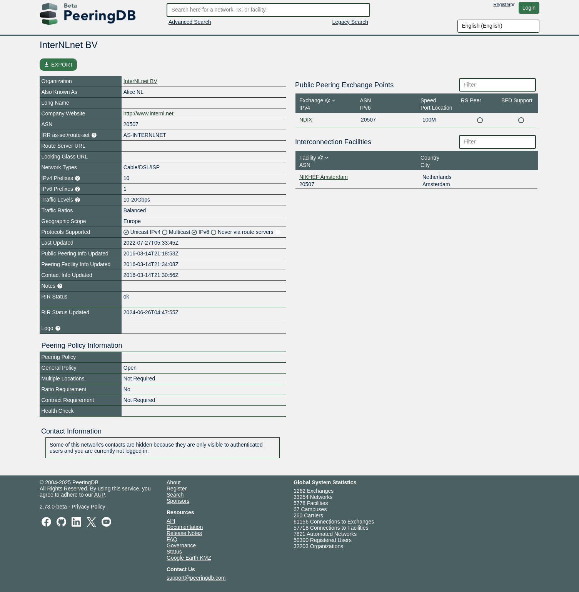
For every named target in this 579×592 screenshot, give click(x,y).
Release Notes (184, 533)
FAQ (172, 539)
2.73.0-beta (53, 507)
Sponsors (178, 501)
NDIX (305, 120)
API (171, 521)
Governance (181, 545)
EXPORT (58, 65)
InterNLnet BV (140, 81)
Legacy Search (350, 22)
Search (175, 495)
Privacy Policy (88, 507)
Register (502, 4)
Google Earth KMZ (189, 558)
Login (529, 8)
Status (174, 552)
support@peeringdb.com (196, 578)
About (174, 482)
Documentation (185, 527)
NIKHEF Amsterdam (323, 177)
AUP (99, 495)
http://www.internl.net (148, 113)
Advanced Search (190, 22)
